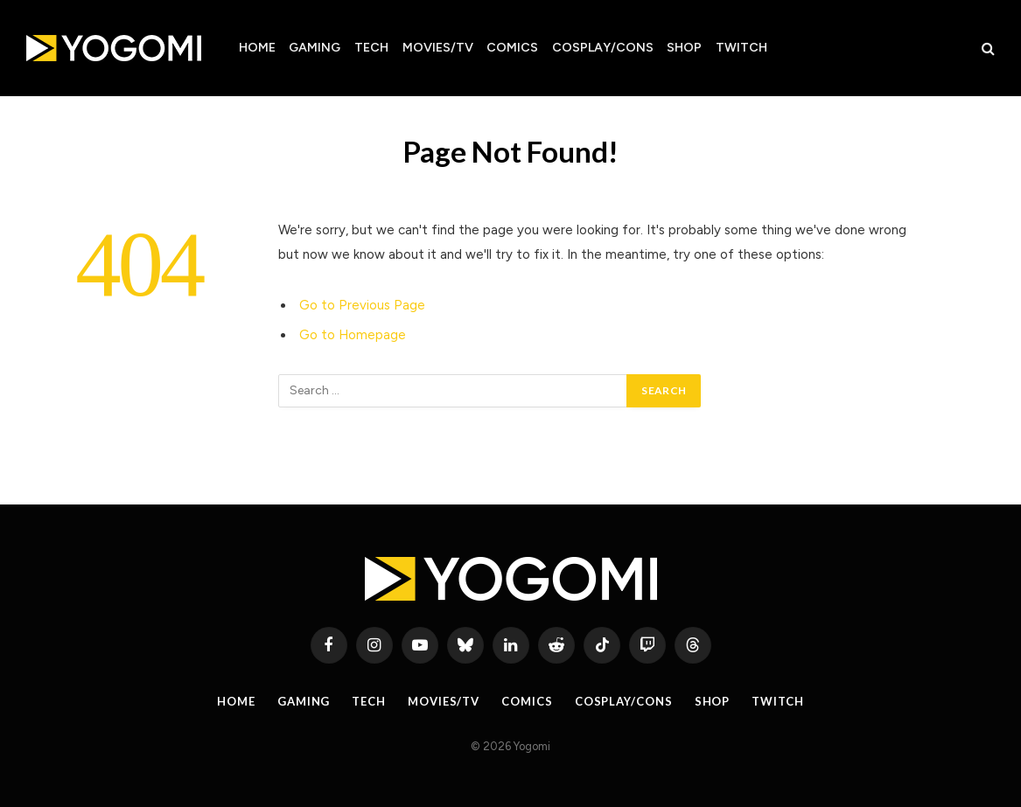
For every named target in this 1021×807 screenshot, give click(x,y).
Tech (371, 47)
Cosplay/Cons (603, 47)
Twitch (741, 47)
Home (257, 47)
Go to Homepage (352, 335)
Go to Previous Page (362, 305)
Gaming (314, 47)
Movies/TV (437, 47)
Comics (512, 47)
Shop (684, 47)
